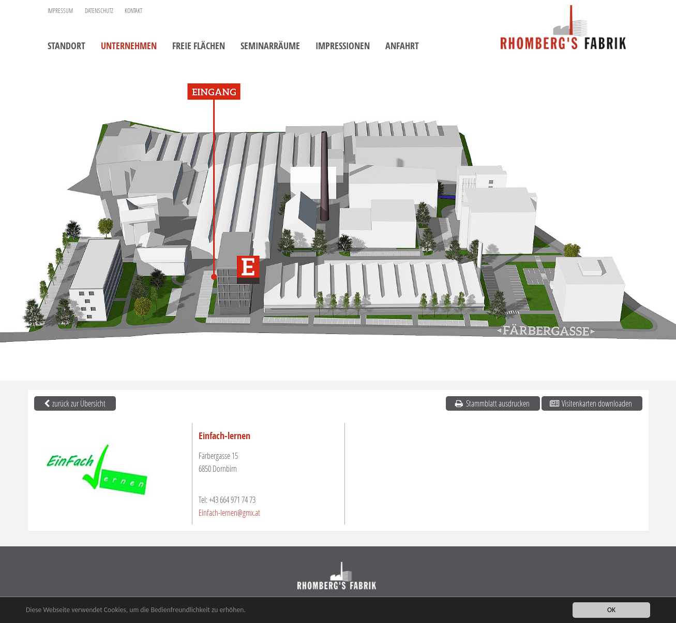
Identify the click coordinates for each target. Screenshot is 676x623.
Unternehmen (129, 46)
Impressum (60, 11)
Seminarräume (270, 46)
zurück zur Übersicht (74, 403)
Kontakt (133, 11)
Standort (66, 46)
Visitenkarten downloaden (590, 403)
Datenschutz (99, 11)
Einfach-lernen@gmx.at (229, 512)
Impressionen (343, 46)
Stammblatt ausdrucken (492, 403)
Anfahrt (402, 46)
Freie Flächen (198, 46)
